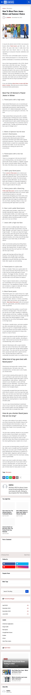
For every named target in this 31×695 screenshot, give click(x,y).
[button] (2, 2)
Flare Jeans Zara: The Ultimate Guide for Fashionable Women (7, 512)
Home (4, 8)
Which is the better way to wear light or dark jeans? (19, 678)
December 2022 (15, 608)
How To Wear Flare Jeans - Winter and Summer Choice (20, 671)
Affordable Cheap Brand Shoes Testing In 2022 (14, 663)
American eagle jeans (7, 623)
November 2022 (15, 611)
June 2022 (15, 614)
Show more (8, 692)
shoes (4, 638)
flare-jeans (9, 8)
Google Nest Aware (7, 632)
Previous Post (5, 555)
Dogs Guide (5, 626)
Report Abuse (7, 647)
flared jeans (13, 46)
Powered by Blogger (8, 598)
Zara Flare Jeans (6, 641)
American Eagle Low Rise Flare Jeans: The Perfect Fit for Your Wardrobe (7, 529)
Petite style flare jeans (8, 190)
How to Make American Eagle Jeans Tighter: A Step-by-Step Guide (22, 512)
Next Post (26, 555)
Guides (4, 635)
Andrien (11, 485)
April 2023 (15, 605)
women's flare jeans (11, 173)
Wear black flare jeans (13, 302)
